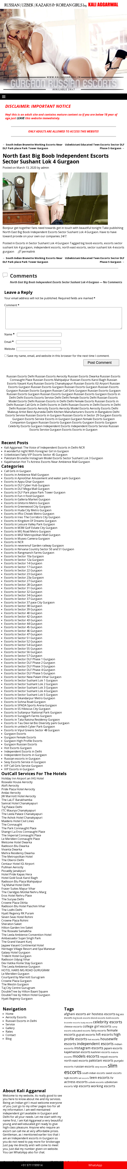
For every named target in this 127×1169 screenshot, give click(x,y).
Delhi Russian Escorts (104, 402)
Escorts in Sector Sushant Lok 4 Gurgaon (42, 243)
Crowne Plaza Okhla (14, 907)
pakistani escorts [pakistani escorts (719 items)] (101, 1064)
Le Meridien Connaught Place (20, 843)
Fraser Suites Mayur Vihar (18, 893)
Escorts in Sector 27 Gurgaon (23, 585)
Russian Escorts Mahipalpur (51, 384)
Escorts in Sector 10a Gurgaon (24, 560)
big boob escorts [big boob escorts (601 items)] (81, 1022)
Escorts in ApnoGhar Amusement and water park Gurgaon (42, 482)
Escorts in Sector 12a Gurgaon (24, 564)
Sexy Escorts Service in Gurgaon (25, 766)
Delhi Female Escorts (75, 402)
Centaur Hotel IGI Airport (17, 868)
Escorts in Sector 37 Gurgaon (23, 603)
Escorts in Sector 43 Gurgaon (23, 624)
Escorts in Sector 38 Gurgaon (23, 610)
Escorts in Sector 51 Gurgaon (23, 642)
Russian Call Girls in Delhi (30, 409)
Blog (9, 1043)
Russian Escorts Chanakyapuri (53, 388)
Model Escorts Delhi (21, 405)
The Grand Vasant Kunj (16, 946)
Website (9, 353)
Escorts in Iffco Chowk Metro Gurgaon (29, 518)
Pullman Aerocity (12, 871)
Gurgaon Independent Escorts (50, 430)
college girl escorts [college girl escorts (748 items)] (97, 1030)
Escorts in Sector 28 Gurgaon (23, 589)
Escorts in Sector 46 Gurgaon (23, 635)
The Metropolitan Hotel (17, 861)
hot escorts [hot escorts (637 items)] (94, 1043)
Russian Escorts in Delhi (50, 405)
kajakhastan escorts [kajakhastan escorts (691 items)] (77, 1056)
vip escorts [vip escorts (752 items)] (82, 1090)
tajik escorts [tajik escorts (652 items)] (71, 1082)
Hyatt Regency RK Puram (17, 917)
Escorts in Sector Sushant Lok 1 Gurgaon (31, 685)
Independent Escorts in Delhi (23, 756)
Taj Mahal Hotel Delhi (15, 889)
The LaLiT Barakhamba (16, 804)
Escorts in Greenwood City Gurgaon (27, 511)
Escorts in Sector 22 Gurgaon (23, 574)
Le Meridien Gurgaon (15, 978)
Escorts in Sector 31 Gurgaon (23, 592)
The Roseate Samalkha (16, 935)
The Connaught (11, 829)
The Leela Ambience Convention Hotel (26, 939)
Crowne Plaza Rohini (14, 925)
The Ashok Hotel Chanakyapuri (21, 822)
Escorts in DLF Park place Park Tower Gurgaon (34, 497)
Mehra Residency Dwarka (17, 857)
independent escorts (47, 247)
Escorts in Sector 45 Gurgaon (23, 631)
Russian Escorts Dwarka (83, 380)
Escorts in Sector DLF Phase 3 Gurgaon (29, 670)
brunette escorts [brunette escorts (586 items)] (72, 1026)
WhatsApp (95, 1165)
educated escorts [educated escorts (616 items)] (81, 1034)
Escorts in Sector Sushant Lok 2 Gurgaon (31, 688)
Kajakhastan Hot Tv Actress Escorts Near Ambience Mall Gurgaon (47, 466)
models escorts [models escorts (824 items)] (86, 1060)
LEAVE (21, 118)
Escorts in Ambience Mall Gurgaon (26, 479)
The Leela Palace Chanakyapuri (21, 818)
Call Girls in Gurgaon (17, 475)
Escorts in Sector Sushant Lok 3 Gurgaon (31, 692)
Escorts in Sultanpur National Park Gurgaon (33, 717)
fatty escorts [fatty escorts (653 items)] (98, 1034)
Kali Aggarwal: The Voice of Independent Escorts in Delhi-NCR (44, 452)
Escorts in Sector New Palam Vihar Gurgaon (32, 681)
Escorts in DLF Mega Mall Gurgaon (26, 493)
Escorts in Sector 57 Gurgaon (23, 660)
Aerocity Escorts (48, 412)
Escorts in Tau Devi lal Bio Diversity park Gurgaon (36, 727)
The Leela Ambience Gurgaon (20, 971)
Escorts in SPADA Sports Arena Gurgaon (30, 709)
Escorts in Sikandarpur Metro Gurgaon (29, 702)
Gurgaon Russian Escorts (42, 427)
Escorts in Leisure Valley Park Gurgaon (29, 528)
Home (9, 1018)
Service (10, 1028)
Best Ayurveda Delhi (40, 416)
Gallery (10, 1032)
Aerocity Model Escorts (74, 412)
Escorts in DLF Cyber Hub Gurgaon (27, 489)
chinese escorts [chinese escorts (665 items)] (73, 1030)
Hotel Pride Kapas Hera (16, 878)
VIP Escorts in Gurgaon (19, 773)
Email (9, 346)
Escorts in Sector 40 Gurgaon (23, 617)
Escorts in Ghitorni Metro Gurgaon (27, 507)
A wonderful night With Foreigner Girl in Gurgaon (36, 455)
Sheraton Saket (11, 928)
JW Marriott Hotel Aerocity (18, 800)
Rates (9, 1036)
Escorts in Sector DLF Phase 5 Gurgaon (29, 677)
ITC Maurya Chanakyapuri (18, 815)
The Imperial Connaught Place (21, 839)
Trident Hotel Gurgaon (16, 960)
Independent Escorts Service (89, 430)
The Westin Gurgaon (15, 988)
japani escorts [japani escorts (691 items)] (113, 1052)
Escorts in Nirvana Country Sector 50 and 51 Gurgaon (39, 553)
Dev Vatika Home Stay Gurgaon (22, 967)
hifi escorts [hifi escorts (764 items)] (104, 1038)
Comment (12, 305)
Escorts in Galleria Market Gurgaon (27, 503)
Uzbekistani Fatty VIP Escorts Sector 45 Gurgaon (35, 459)
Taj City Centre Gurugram (18, 992)
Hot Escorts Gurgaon (18, 752)
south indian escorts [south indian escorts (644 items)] (93, 1077)
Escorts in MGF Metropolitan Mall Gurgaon (32, 539)
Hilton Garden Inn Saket (17, 932)
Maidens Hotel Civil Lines (17, 825)
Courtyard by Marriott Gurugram (23, 981)
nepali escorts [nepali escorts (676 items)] (109, 1060)
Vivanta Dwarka (11, 854)
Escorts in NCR (13, 546)
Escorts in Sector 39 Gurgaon (23, 613)
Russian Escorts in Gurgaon (44, 419)
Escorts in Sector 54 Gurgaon (23, 649)
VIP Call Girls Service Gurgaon (23, 770)
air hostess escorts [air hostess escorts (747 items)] (101, 1018)
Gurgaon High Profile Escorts (23, 745)
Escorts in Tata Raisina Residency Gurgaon (32, 724)
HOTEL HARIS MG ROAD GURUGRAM (25, 974)
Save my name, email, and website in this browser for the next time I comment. (58, 360)
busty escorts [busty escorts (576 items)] (86, 1027)
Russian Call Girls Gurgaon (69, 395)
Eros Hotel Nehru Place (16, 900)
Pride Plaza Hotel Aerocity (18, 793)
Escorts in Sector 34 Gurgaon (23, 599)
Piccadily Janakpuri (13, 875)
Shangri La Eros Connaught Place (23, 836)
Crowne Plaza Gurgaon (16, 985)
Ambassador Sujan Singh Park (21, 942)
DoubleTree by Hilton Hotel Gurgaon (25, 999)
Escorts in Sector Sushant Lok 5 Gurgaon (31, 699)
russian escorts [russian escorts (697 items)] (84, 1071)
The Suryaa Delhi (12, 903)
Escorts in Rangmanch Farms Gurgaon (29, 557)
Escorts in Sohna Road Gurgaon (25, 706)
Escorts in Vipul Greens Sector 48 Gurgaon (32, 734)
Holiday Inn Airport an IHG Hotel (22, 782)
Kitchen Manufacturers (69, 416)
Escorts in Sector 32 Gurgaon (23, 596)
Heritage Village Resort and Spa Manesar (28, 953)
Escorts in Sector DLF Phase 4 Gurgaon (29, 674)
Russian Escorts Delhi (20, 380)
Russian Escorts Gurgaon (47, 391)
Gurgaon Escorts (111, 419)
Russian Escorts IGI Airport (91, 388)
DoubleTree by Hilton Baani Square (24, 996)
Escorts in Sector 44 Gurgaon (23, 628)
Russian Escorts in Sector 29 (80, 419)
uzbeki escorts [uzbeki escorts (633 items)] (96, 1086)
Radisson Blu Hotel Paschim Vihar (23, 910)
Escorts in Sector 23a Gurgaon (24, 582)
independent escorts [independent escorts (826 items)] (95, 1047)
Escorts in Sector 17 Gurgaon (23, 571)
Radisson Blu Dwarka (15, 850)
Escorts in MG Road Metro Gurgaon (27, 536)
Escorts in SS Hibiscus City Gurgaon (27, 713)
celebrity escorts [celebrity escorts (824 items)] (107, 1026)
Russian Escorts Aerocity (51, 380)
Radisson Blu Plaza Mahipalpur (21, 886)
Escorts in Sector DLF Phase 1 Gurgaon (29, 663)
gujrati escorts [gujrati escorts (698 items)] (85, 1039)
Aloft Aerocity (10, 790)
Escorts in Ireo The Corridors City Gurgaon (32, 521)
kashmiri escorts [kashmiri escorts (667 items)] (100, 1056)
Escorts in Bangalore (98, 416)
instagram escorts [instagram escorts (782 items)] (88, 1052)
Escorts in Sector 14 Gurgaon (23, 567)
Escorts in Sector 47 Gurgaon (23, 638)
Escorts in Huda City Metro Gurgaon (27, 514)
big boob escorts (91, 243)
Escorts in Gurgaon (57, 423)
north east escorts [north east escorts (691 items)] (76, 1065)
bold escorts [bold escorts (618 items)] (112, 1022)
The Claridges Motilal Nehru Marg (23, 896)
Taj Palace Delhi (11, 811)
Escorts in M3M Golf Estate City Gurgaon (30, 532)
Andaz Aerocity (11, 797)
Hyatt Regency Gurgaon (17, 1003)
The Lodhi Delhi (11, 914)
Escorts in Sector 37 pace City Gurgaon (29, 607)
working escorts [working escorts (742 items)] (103, 1090)
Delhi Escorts (25, 402)
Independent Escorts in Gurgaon (25, 759)
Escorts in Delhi (58, 409)
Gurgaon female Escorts (86, 423)
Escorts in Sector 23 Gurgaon (23, 578)
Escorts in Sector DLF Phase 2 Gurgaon (29, 667)
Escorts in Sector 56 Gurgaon (23, 656)
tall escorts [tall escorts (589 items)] (84, 1082)
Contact (11, 1039)
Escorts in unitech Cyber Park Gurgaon (29, 731)
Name (9, 338)
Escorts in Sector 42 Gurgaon (23, 621)
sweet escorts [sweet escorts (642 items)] (114, 1077)
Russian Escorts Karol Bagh (88, 384)
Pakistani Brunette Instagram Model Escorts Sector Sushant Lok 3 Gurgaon (53, 462)
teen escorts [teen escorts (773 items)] (100, 1081)
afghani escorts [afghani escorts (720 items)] (75, 1018)
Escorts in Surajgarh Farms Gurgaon (28, 720)
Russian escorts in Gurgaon (22, 763)
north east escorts (74, 247)
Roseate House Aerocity (17, 786)
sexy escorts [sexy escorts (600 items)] (101, 1070)
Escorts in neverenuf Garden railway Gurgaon (34, 550)
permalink (28, 251)
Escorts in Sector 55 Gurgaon (23, 653)
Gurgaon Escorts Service (28, 423)
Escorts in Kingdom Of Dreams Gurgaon (30, 525)
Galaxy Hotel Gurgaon (15, 957)
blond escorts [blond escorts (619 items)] (98, 1022)
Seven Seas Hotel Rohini (17, 921)
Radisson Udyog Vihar (15, 964)
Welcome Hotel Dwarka (16, 846)
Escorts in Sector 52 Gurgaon (23, 646)
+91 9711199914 (31, 1165)
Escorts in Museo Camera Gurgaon (27, 543)
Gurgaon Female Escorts (20, 741)
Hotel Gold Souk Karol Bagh (19, 882)
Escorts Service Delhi (47, 402)
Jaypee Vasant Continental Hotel (22, 949)
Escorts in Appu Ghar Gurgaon (24, 486)
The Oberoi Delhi (12, 864)
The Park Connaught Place (18, 832)
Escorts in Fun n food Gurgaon (24, 500)
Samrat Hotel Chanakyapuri (19, 807)
